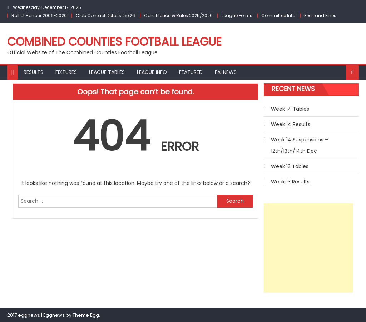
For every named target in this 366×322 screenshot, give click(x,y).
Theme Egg (86, 315)
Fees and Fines (320, 15)
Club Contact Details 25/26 (105, 15)
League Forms (237, 15)
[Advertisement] (308, 248)
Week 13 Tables (289, 166)
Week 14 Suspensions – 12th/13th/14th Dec (299, 145)
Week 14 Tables (290, 108)
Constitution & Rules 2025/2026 (178, 15)
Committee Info (278, 15)
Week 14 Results (290, 124)
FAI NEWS (226, 72)
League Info (152, 72)
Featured (191, 72)
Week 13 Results (290, 181)
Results (33, 72)
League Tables (107, 72)
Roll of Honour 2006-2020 (39, 15)
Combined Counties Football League (114, 42)
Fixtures (66, 72)
